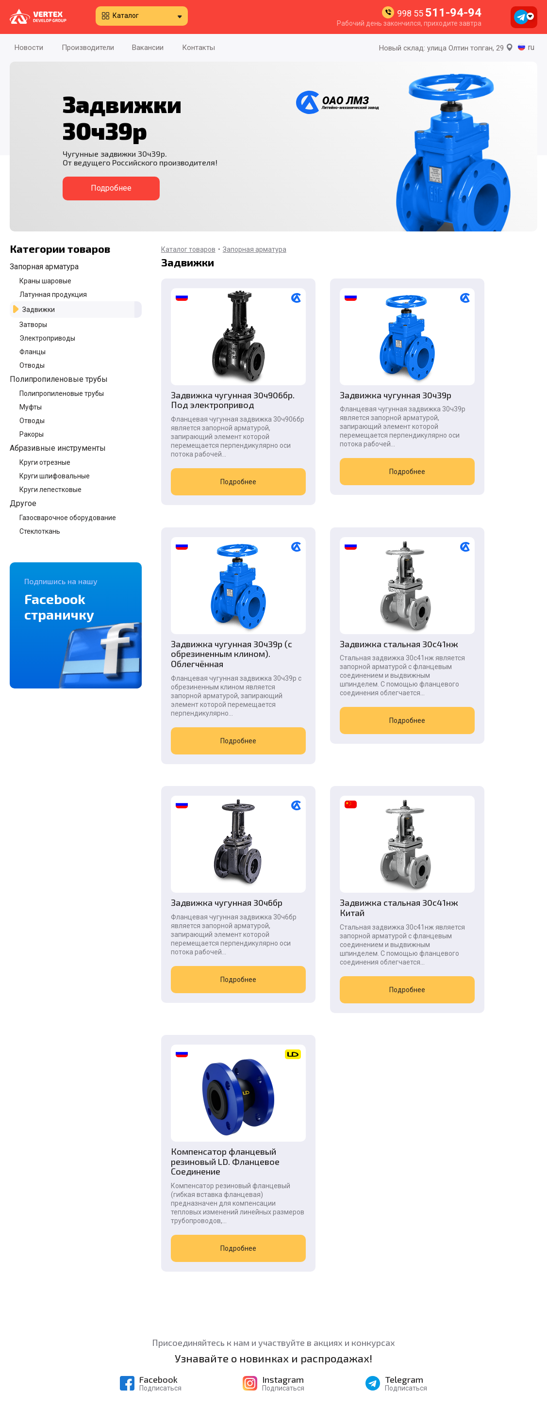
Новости (29, 47)
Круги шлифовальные (54, 476)
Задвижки (38, 309)
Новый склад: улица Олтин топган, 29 (446, 48)
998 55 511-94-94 (433, 1291)
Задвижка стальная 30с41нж (211, 697)
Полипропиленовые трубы (59, 379)
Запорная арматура (44, 266)
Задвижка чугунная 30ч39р (340, 400)
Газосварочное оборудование (67, 518)
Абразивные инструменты (58, 448)
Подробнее (111, 188)
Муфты (30, 407)
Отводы (32, 365)
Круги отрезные (44, 462)
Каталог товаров (188, 249)
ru (531, 47)
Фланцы (32, 352)
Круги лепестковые (50, 489)
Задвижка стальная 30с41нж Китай (469, 697)
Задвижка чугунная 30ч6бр (340, 697)
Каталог (126, 15)
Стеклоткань (39, 531)
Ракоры (31, 434)
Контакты (198, 47)
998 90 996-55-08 (436, 1360)
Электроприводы (47, 338)
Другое (23, 503)
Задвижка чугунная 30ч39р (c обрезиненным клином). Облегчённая (474, 410)
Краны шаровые (45, 281)
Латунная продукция (53, 294)
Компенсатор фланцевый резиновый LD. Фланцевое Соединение (218, 976)
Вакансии (148, 47)
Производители (88, 47)
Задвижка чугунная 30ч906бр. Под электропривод (211, 405)
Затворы (33, 324)
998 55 (439, 13)
